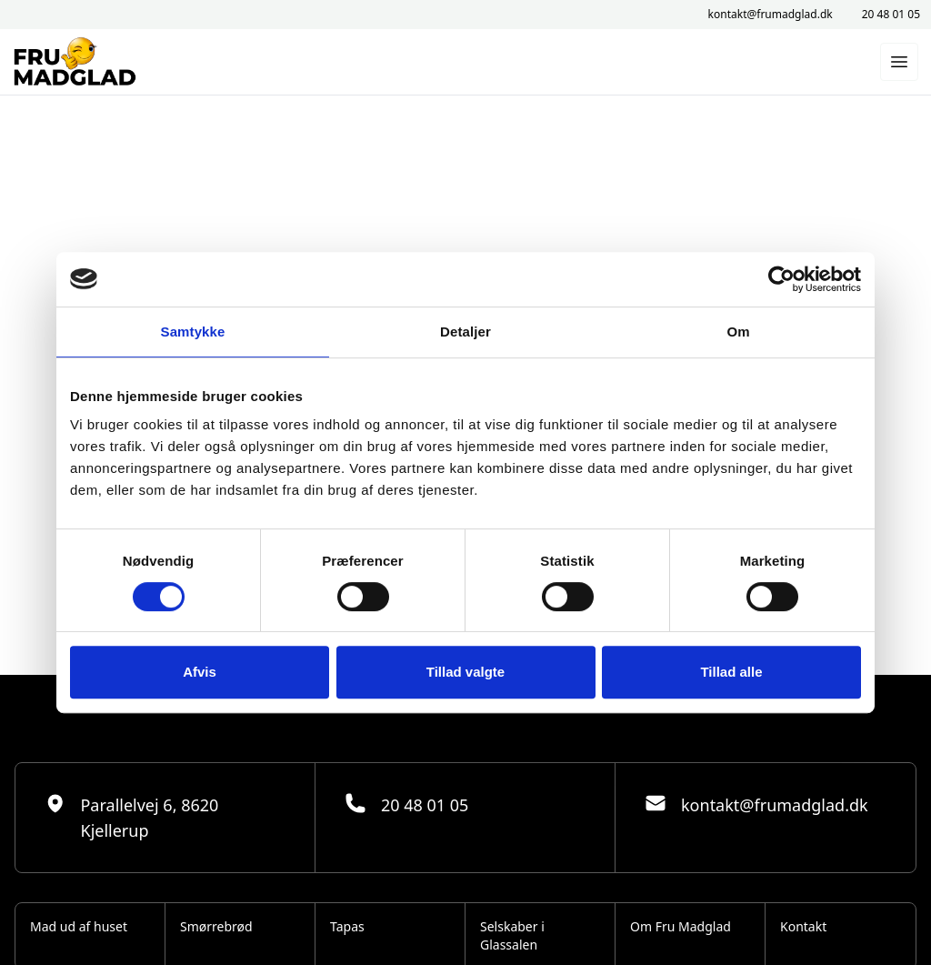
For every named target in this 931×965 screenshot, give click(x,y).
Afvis (199, 671)
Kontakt (803, 926)
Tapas (347, 926)
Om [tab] (737, 331)
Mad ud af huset (78, 926)
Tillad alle (731, 671)
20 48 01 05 (891, 14)
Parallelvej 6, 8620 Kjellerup (131, 816)
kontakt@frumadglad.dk (770, 14)
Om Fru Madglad (680, 926)
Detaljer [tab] (465, 331)
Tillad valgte (465, 671)
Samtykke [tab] (193, 331)
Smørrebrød (216, 926)
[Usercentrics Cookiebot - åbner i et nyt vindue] (781, 279)
